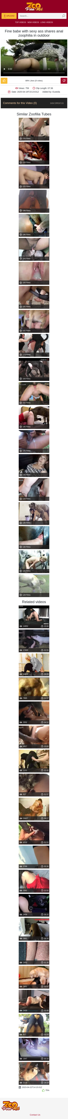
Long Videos (46, 22)
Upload (9, 16)
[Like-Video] (4, 81)
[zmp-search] (42, 16)
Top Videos (20, 22)
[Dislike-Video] (64, 81)
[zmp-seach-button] (63, 16)
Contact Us (35, 1115)
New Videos (33, 22)
